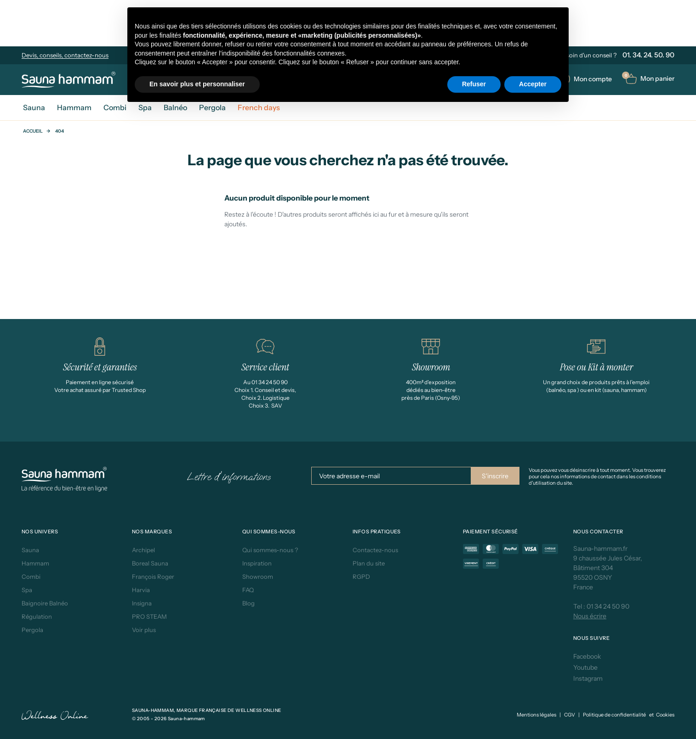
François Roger (153, 576)
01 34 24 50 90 (608, 606)
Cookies (665, 714)
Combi (31, 576)
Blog (248, 603)
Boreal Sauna (150, 563)
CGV (569, 714)
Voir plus (144, 629)
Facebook (587, 656)
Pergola (32, 629)
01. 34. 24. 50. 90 (648, 54)
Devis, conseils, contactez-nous (65, 55)
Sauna (30, 550)
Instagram (588, 678)
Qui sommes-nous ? (270, 550)
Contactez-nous (375, 550)
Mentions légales (536, 714)
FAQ (248, 589)
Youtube (585, 667)
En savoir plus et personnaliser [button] (197, 84)
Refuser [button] (474, 84)
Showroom (257, 576)
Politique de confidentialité (614, 714)
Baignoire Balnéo (45, 603)
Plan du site (369, 563)
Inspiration (257, 563)
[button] (650, 78)
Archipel (143, 550)
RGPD (361, 576)
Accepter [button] (533, 84)
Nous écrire (589, 616)
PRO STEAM (149, 616)
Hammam (35, 563)
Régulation (37, 616)
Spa (27, 589)
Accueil (33, 131)
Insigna (142, 603)
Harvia (141, 589)
